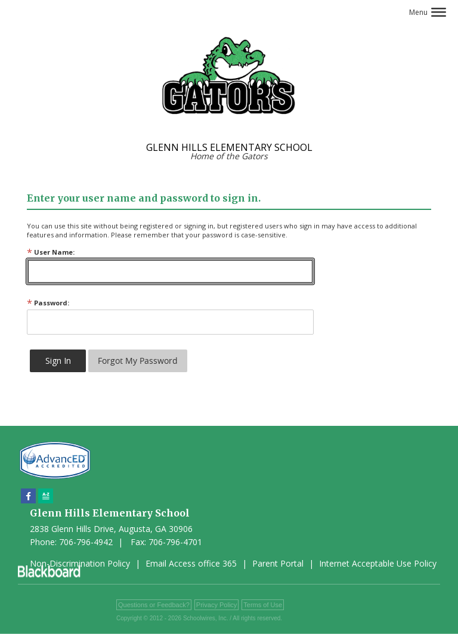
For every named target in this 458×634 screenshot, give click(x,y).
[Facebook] (28, 495)
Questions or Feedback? (154, 604)
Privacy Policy (216, 604)
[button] (427, 12)
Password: (48, 303)
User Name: (51, 252)
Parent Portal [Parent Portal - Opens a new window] (278, 563)
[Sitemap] (45, 495)
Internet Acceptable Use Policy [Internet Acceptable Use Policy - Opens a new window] (378, 563)
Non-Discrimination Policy (80, 563)
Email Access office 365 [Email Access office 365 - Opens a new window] (191, 563)
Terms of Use (262, 604)
